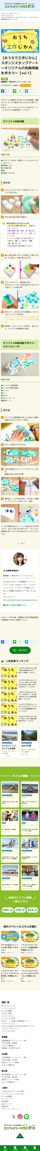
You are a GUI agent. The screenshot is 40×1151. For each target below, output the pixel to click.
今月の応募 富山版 (9, 1077)
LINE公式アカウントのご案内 (13, 1091)
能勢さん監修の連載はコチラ (16, 605)
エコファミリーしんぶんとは (13, 1094)
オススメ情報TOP (8, 1046)
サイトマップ (7, 1099)
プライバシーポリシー (10, 1109)
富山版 (30, 910)
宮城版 (6, 910)
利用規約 (5, 1101)
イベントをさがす (8, 1031)
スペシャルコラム (6, 15)
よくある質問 (7, 1096)
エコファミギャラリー (10, 1029)
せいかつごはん (8, 1016)
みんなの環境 (7, 1011)
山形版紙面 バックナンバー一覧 (14, 1057)
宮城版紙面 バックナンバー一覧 (14, 1041)
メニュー (35, 1149)
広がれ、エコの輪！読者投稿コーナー (16, 1021)
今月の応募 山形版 (9, 1060)
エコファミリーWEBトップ (8, 13)
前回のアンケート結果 (10, 1062)
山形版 (18, 910)
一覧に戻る (22, 650)
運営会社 (5, 1106)
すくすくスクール (8, 1006)
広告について (7, 1104)
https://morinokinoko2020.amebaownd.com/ (20, 600)
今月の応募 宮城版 (9, 1043)
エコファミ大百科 (8, 1018)
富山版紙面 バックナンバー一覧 (14, 1074)
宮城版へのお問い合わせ (11, 1048)
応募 (15, 1149)
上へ (20, 1136)
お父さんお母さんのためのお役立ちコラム (18, 1026)
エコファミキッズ (8, 1008)
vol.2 (23, 543)
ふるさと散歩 (7, 1013)
